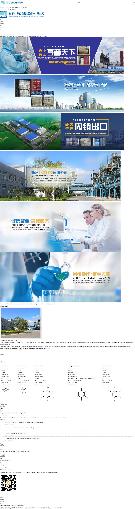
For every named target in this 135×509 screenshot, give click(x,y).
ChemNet (44, 472)
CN (134, 2)
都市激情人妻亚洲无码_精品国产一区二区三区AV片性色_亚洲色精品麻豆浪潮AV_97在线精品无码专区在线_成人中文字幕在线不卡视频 (31, 508)
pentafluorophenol (29, 304)
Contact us (2, 32)
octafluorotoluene (11, 304)
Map (1, 361)
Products (2, 25)
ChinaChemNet (50, 472)
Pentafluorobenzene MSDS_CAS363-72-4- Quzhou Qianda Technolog (24, 422)
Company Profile (4, 34)
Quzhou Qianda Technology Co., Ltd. (9, 342)
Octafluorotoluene (4, 36)
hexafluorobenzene (19, 304)
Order (1, 30)
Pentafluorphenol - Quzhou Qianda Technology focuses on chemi (22, 438)
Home (1, 21)
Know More (2, 419)
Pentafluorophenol (21, 36)
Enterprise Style (11, 34)
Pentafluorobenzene (42, 36)
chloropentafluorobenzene (40, 304)
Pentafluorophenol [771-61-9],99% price (15, 433)
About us (2, 23)
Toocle (55, 472)
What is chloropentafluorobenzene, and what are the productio (21, 428)
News (1, 27)
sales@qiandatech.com (5, 460)
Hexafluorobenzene (12, 36)
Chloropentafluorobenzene (31, 36)
